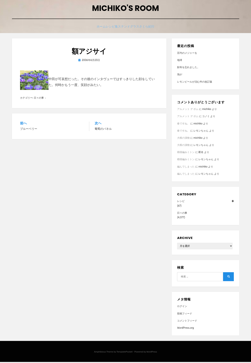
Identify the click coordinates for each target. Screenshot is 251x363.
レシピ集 (110, 28)
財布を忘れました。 (188, 68)
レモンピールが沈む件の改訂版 (194, 82)
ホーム (95, 28)
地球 (179, 61)
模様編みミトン (186, 153)
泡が (179, 75)
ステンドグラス (131, 28)
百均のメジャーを (187, 54)
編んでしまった (186, 167)
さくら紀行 (153, 28)
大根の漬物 (183, 138)
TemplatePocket (124, 353)
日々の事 (39, 98)
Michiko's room (125, 9)
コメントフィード (187, 321)
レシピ (205, 202)
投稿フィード (184, 314)
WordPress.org (185, 328)
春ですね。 (183, 124)
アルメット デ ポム (187, 110)
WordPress (152, 353)
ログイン (182, 307)
